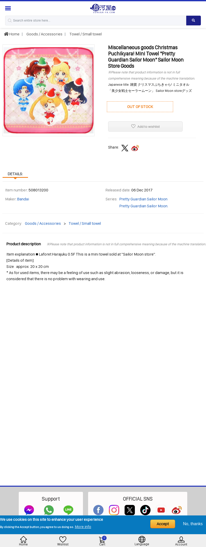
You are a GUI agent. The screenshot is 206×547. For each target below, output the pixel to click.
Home (12, 34)
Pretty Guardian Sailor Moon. (143, 205)
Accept (163, 523)
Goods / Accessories (44, 34)
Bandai (23, 199)
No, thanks (193, 524)
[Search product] (193, 20)
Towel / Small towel (85, 34)
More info (83, 526)
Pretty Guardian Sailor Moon (143, 199)
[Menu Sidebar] (8, 8)
